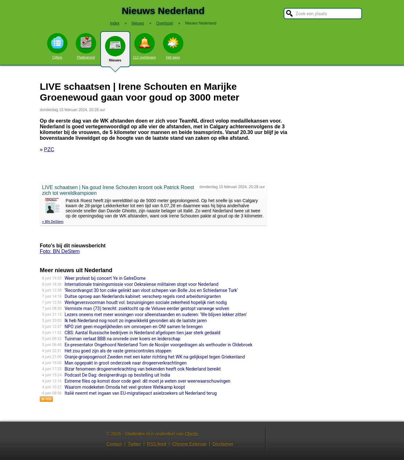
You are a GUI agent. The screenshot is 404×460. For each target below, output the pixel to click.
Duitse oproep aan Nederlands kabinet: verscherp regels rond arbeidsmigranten (143, 296)
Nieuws (115, 51)
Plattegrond (86, 46)
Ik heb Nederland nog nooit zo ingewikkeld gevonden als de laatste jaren (136, 320)
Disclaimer (223, 444)
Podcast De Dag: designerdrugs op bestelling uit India (117, 375)
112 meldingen (144, 46)
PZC (49, 149)
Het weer (173, 46)
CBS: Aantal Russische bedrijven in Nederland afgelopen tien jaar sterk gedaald (142, 332)
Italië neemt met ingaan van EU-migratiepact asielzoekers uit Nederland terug (141, 393)
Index (114, 23)
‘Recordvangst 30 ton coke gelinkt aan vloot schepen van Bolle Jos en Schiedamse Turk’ (151, 290)
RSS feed (156, 444)
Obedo (191, 433)
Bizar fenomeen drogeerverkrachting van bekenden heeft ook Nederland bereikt (143, 369)
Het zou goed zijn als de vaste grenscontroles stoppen (118, 350)
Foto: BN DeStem (60, 251)
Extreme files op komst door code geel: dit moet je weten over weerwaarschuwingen (147, 381)
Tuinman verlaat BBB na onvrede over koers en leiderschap (123, 338)
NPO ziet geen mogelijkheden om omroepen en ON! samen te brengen (134, 326)
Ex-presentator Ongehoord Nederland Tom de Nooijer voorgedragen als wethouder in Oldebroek (158, 344)
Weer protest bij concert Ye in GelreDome (105, 278)
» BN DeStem (52, 221)
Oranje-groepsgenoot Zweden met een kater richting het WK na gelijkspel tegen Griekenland (155, 356)
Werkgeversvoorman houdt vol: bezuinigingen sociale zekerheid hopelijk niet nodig (146, 302)
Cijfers (57, 46)
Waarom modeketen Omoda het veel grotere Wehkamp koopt (125, 387)
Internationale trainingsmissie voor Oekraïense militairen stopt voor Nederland (141, 284)
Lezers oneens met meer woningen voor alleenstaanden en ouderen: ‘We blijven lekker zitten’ (156, 314)
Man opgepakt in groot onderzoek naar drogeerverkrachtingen (126, 362)
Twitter (134, 444)
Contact (114, 444)
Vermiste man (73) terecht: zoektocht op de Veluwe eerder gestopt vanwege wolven (147, 308)
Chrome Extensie (189, 444)
